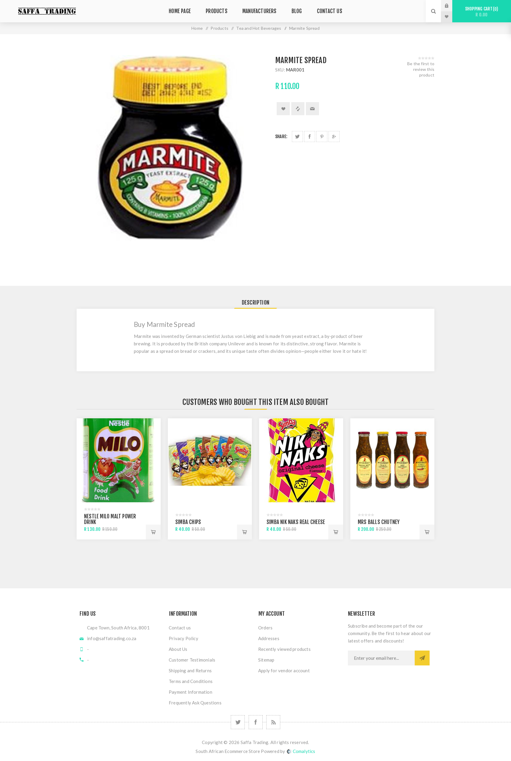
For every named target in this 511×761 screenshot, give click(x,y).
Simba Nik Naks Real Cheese (296, 522)
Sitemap (266, 659)
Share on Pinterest (321, 136)
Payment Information (190, 692)
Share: (281, 136)
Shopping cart (482, 12)
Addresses (268, 638)
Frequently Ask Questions (195, 702)
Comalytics (301, 751)
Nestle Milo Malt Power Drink (110, 519)
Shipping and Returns (190, 670)
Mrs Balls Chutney (378, 522)
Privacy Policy (183, 638)
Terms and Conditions (191, 681)
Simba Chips (188, 522)
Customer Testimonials (192, 659)
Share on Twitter (297, 136)
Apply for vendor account (284, 670)
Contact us (180, 627)
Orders (265, 627)
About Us (178, 649)
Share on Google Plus (334, 136)
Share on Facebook (309, 136)
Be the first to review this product (420, 69)
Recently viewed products (284, 649)
